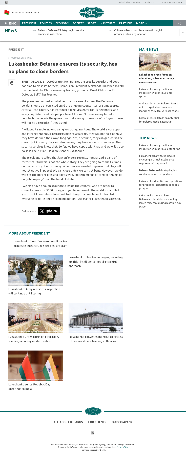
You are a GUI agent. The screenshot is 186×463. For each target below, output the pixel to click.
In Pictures (107, 23)
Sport (91, 23)
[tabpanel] (160, 177)
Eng (13, 23)
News (11, 31)
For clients (97, 422)
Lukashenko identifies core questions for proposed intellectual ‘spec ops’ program (160, 185)
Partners (125, 23)
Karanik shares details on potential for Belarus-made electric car (159, 120)
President (29, 23)
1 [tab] (165, 136)
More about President (29, 233)
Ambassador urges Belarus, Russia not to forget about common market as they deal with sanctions (159, 107)
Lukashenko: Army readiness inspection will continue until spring (155, 93)
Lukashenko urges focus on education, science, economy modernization (156, 78)
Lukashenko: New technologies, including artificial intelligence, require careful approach (96, 261)
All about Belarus (68, 422)
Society (78, 23)
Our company (122, 422)
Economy (62, 23)
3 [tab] (179, 136)
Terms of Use (123, 447)
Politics (46, 23)
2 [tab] (172, 136)
